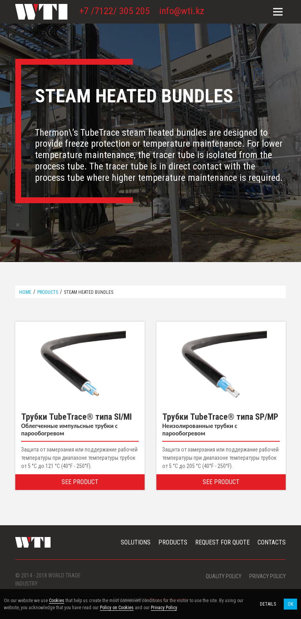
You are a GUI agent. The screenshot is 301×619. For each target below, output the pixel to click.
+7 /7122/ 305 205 (114, 10)
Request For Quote (222, 542)
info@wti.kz (181, 10)
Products (47, 292)
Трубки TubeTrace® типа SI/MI (76, 417)
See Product (80, 482)
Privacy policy (267, 576)
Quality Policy (223, 576)
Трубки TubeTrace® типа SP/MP (220, 417)
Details (268, 604)
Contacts (271, 542)
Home (25, 292)
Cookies (56, 600)
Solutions (135, 542)
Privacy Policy (164, 607)
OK (290, 604)
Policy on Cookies (117, 607)
